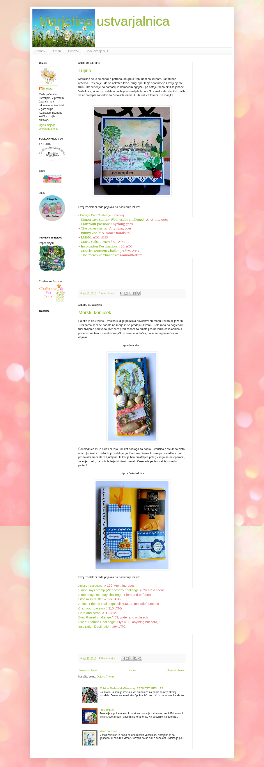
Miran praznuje (108, 731)
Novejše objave (88, 670)
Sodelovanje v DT (98, 51)
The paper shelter (94, 228)
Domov (40, 51)
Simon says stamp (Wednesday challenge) (112, 220)
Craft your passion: (92, 608)
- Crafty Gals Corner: (94, 242)
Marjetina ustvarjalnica (104, 21)
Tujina (84, 70)
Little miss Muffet (90, 599)
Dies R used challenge (94, 617)
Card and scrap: (90, 613)
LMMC (86, 237)
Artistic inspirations (90, 585)
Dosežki (73, 51)
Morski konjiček (94, 312)
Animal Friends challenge (96, 604)
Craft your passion (95, 224)
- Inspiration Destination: (98, 246)
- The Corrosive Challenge (98, 255)
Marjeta (48, 88)
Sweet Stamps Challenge (96, 622)
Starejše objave (176, 670)
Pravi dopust (106, 709)
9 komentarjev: (107, 293)
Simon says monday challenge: (100, 595)
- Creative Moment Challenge (100, 251)
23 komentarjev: (108, 658)
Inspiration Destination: (95, 626)
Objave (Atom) (105, 676)
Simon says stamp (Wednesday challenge (108, 590)
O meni (57, 51)
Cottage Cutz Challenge (95, 215)
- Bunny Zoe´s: (89, 233)
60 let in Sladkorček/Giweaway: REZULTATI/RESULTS (131, 688)
